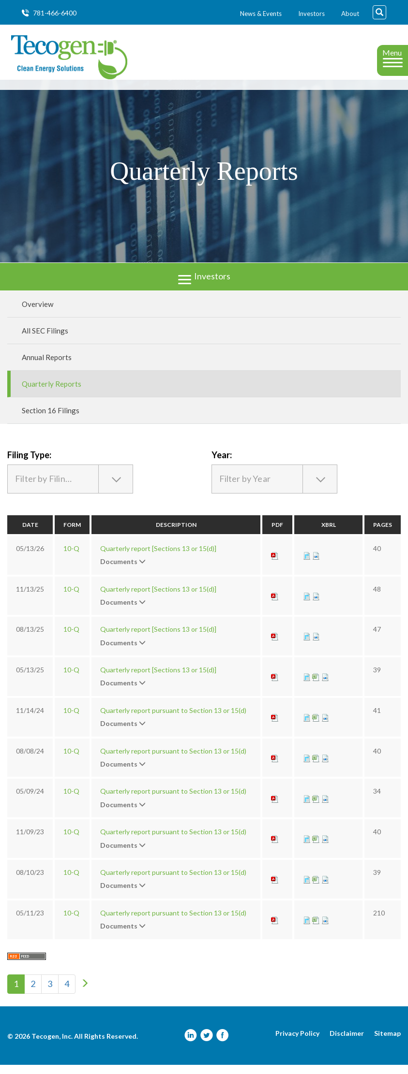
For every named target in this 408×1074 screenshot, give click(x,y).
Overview (37, 312)
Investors (311, 13)
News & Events (261, 13)
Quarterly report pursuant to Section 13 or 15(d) (173, 719)
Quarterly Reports (51, 392)
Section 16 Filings (50, 419)
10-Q (71, 557)
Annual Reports (47, 366)
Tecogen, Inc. (52, 1045)
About (350, 13)
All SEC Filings (45, 339)
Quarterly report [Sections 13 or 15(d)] (158, 557)
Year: (222, 463)
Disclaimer (347, 1042)
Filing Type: (29, 463)
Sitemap (387, 1042)
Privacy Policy (297, 1042)
